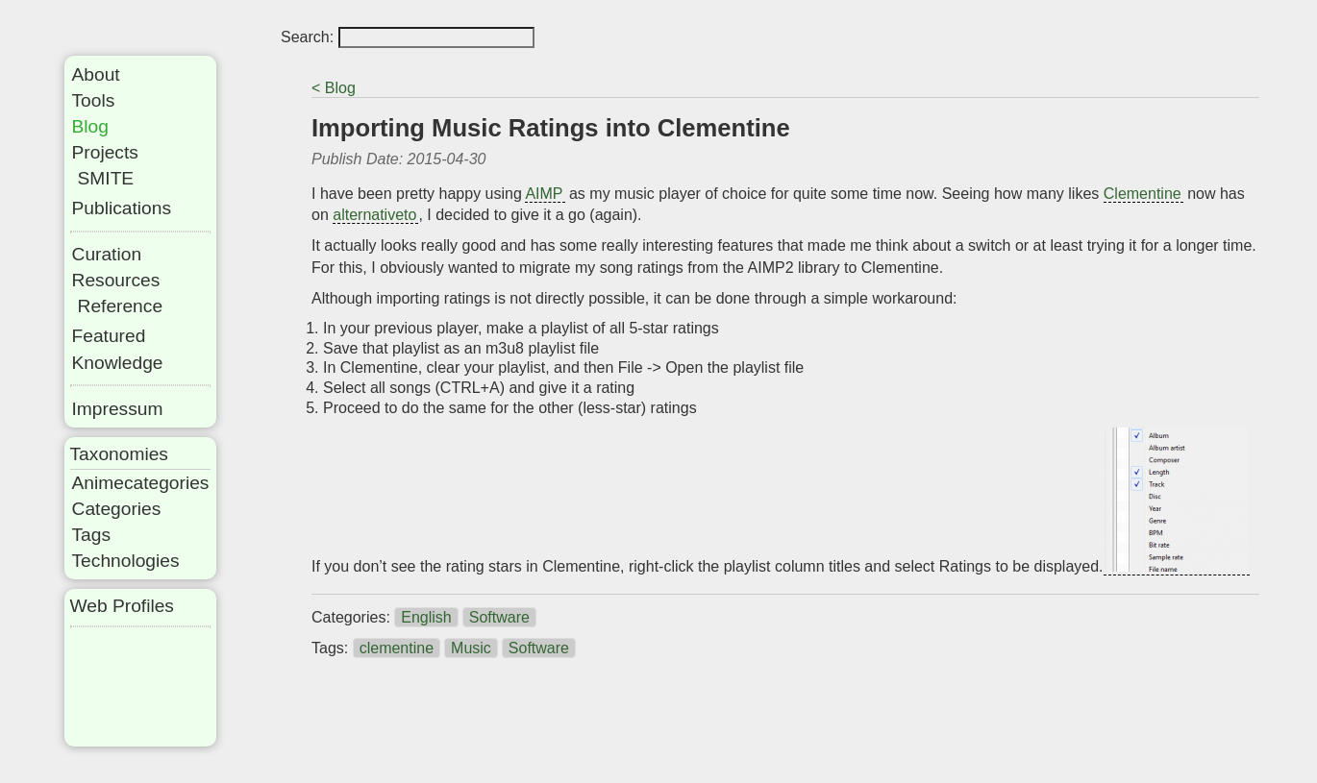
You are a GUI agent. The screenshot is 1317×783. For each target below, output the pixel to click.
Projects (105, 152)
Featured (109, 336)
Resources (116, 280)
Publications (121, 208)
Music (471, 648)
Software (499, 617)
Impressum (117, 409)
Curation (107, 254)
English (426, 617)
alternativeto (374, 215)
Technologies (126, 561)
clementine (397, 648)
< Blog (333, 88)
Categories (117, 509)
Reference (120, 306)
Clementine (1142, 193)
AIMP (543, 193)
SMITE (106, 178)
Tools (93, 100)
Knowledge (117, 363)
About (96, 74)
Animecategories (141, 483)
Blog (90, 126)
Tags (92, 535)
